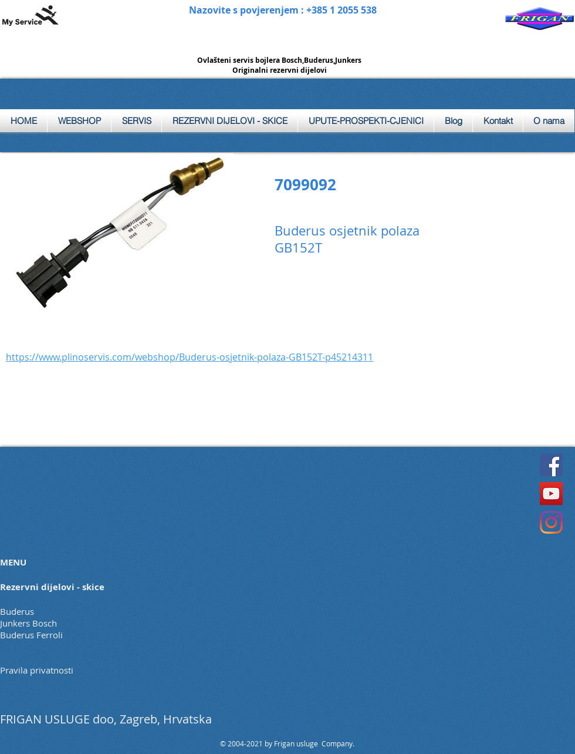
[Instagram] (551, 522)
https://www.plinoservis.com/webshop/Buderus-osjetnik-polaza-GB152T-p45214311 (189, 357)
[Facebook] (551, 464)
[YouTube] (551, 493)
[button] (136, 120)
